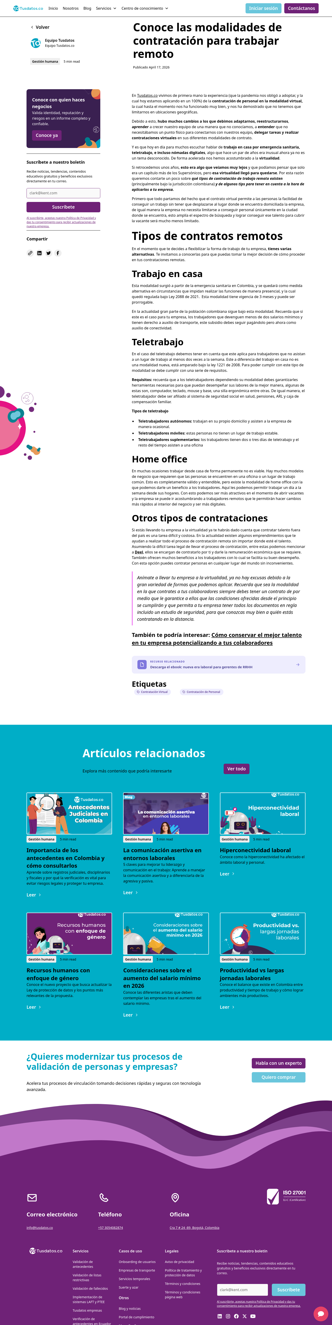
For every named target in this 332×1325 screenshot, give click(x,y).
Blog (87, 8)
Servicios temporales (134, 1279)
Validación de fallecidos (90, 1288)
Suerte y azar (128, 1287)
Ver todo (236, 769)
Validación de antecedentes (83, 1264)
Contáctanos (301, 8)
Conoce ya (47, 135)
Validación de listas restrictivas (87, 1277)
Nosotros (71, 8)
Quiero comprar (279, 1077)
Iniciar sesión (263, 8)
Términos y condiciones (182, 1283)
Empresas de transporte (137, 1270)
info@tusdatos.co (40, 1227)
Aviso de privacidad (179, 1262)
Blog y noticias (130, 1308)
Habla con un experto (278, 1063)
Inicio (53, 8)
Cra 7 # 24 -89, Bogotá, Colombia (194, 1227)
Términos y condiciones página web (182, 1294)
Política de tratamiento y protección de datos (183, 1272)
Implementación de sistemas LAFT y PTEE (89, 1299)
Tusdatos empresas (87, 1310)
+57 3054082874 (110, 1227)
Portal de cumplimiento (136, 1317)
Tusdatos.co (147, 95)
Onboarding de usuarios (137, 1262)
